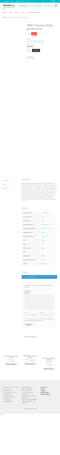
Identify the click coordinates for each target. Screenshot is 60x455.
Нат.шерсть (44, 276)
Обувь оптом (44, 426)
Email (42, 352)
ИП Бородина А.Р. (45, 252)
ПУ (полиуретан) (45, 264)
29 (35, 41)
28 (31, 41)
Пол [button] (11, 12)
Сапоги (43, 256)
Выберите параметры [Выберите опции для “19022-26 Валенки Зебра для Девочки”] (11, 403)
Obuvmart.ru (9, 5)
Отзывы (28, 1)
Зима (42, 283)
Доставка (6, 1)
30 (39, 41)
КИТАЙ (43, 299)
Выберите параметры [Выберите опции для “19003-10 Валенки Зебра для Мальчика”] (30, 403)
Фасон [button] (5, 12)
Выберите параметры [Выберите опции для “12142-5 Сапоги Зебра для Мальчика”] (49, 408)
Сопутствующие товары (34, 12)
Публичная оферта (45, 433)
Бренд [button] (17, 12)
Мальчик (43, 279)
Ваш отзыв (28, 333)
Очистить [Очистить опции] (30, 46)
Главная (6, 17)
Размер (28, 39)
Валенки (43, 260)
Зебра (10, 17)
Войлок (43, 272)
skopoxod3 (8, 440)
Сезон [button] (23, 12)
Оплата (12, 1)
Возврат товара (20, 1)
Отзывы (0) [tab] (5, 228)
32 (42, 41)
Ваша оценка (28, 330)
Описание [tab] (5, 220)
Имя (26, 352)
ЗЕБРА (42, 295)
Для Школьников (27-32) (47, 268)
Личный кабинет (53, 1)
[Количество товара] (28, 50)
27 (28, 41)
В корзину (36, 50)
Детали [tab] (4, 224)
